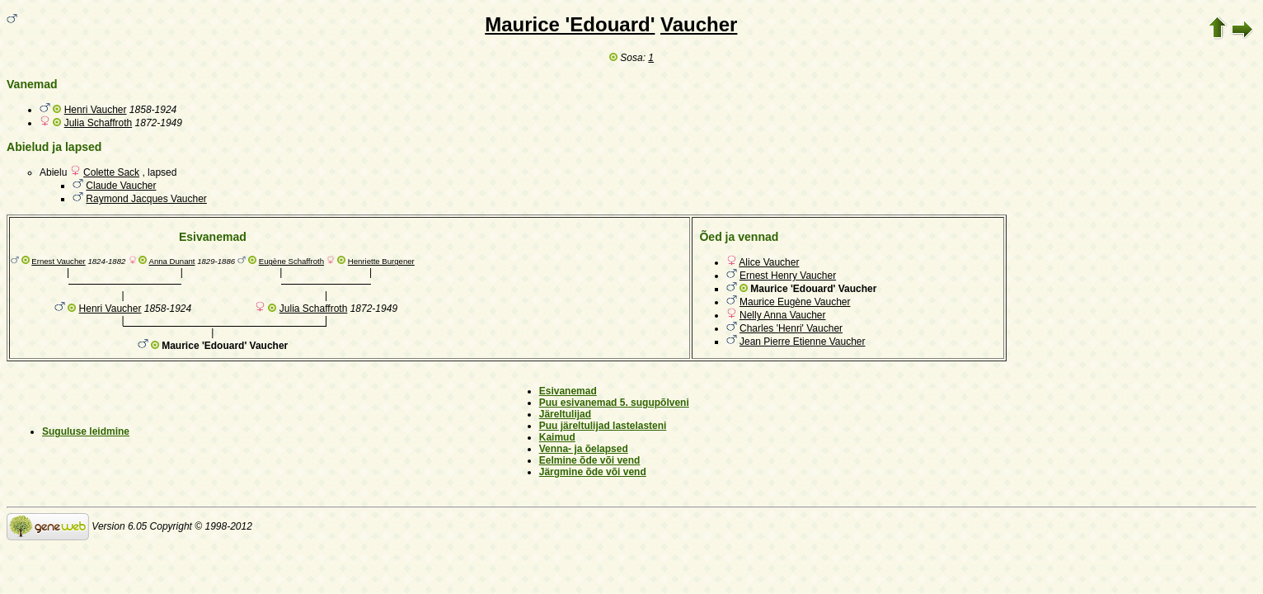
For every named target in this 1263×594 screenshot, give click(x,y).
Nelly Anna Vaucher (782, 315)
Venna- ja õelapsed (583, 449)
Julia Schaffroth (98, 123)
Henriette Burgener (381, 261)
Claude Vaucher (121, 185)
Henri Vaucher (95, 110)
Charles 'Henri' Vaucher (791, 328)
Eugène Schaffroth (291, 261)
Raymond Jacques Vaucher (146, 199)
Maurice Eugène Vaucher (795, 302)
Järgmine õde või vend (592, 472)
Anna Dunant (171, 261)
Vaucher (698, 24)
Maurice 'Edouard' (570, 24)
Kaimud (557, 437)
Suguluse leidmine (85, 431)
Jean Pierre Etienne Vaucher (802, 341)
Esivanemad (568, 391)
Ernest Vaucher (58, 261)
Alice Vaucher (769, 262)
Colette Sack (111, 172)
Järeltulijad (565, 414)
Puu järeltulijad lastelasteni (603, 425)
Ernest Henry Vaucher (787, 275)
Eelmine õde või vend (590, 460)
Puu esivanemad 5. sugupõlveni (614, 402)
